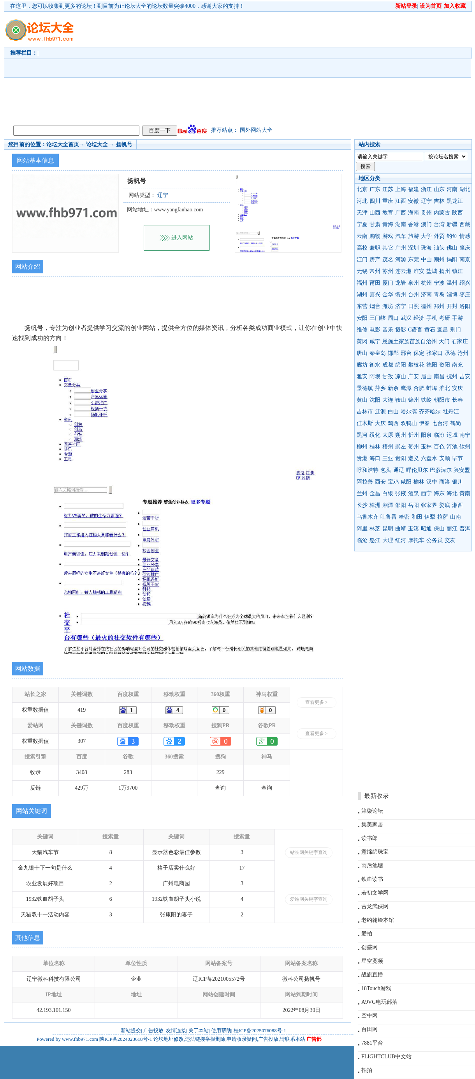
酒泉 (413, 493)
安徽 (413, 201)
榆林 (418, 482)
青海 (387, 224)
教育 (387, 213)
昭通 (426, 529)
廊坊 (362, 365)
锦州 (413, 400)
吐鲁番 (388, 517)
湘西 (457, 505)
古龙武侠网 (375, 906)
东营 (362, 306)
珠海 (426, 248)
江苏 (387, 189)
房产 (374, 259)
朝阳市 (442, 400)
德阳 (431, 365)
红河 (400, 540)
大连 (387, 400)
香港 (413, 224)
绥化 (374, 435)
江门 (362, 259)
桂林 (374, 447)
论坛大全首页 (62, 144)
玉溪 (413, 529)
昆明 (387, 529)
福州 (362, 283)
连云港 (403, 271)
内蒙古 (442, 213)
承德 (450, 353)
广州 (400, 248)
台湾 (439, 224)
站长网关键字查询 (308, 852)
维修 (362, 330)
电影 (374, 330)
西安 (380, 482)
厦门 (387, 283)
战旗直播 (372, 975)
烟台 (374, 306)
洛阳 (464, 306)
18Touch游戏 (376, 988)
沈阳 (374, 400)
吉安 (464, 376)
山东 (439, 189)
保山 (439, 529)
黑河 (362, 435)
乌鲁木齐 (367, 517)
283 (128, 772)
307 (81, 741)
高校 (362, 248)
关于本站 (198, 1030)
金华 (387, 295)
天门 (444, 341)
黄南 (464, 493)
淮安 (418, 271)
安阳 (362, 318)
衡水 (374, 365)
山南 (455, 517)
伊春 (424, 423)
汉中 (431, 482)
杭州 (426, 283)
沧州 (462, 353)
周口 (393, 318)
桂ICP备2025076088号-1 (260, 1030)
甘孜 (387, 376)
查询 (220, 788)
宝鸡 (393, 482)
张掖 (400, 493)
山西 (374, 213)
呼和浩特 (367, 470)
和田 (417, 517)
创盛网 (369, 947)
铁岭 (426, 400)
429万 (81, 788)
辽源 (380, 412)
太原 (387, 435)
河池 (452, 447)
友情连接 (176, 1030)
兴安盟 (462, 470)
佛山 (452, 248)
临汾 (439, 435)
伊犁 (429, 517)
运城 (452, 435)
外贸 (439, 236)
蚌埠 (431, 388)
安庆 (457, 388)
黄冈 (362, 341)
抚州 (452, 376)
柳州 (362, 447)
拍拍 (366, 1070)
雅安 (362, 376)
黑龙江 (455, 201)
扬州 (444, 271)
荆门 (455, 330)
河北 (362, 201)
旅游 (413, 236)
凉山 (400, 376)
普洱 (464, 529)
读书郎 (369, 838)
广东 (374, 189)
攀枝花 (416, 365)
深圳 (413, 248)
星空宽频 (372, 961)
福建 (413, 189)
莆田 (374, 283)
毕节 (457, 458)
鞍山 (400, 400)
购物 (374, 236)
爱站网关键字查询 (308, 899)
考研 (444, 318)
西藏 (464, 224)
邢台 (406, 353)
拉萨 (442, 517)
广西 (400, 213)
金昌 (374, 493)
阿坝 (374, 376)
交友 (450, 540)
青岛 (439, 295)
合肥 (418, 388)
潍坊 (387, 306)
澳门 (426, 224)
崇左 (400, 447)
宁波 (439, 283)
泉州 (413, 283)
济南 (426, 295)
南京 (464, 259)
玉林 (426, 447)
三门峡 (377, 318)
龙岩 (400, 283)
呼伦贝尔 (417, 470)
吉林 (439, 201)
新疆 (452, 224)
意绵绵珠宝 (375, 852)
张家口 (434, 353)
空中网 (369, 1016)
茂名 (387, 259)
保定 (418, 353)
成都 (387, 365)
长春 (457, 400)
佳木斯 (365, 423)
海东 (439, 493)
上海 (400, 189)
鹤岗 (455, 423)
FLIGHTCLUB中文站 (386, 1057)
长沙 (362, 505)
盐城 (431, 271)
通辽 (398, 470)
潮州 (439, 259)
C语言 (415, 330)
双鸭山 (409, 423)
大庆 (380, 423)
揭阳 (452, 259)
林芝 (374, 529)
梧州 (387, 447)
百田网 (369, 1029)
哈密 (404, 517)
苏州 (387, 271)
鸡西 (393, 423)
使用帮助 (221, 1030)
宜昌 (442, 330)
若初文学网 (375, 893)
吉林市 (365, 412)
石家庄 (460, 341)
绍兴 (464, 283)
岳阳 (413, 505)
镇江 (457, 271)
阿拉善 (365, 482)
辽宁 (426, 201)
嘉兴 (374, 295)
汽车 (400, 236)
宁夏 (362, 224)
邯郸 (393, 353)
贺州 (413, 447)
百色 (439, 447)
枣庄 (464, 295)
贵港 (362, 458)
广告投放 (153, 1030)
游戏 (387, 236)
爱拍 (366, 934)
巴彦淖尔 (441, 470)
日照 (413, 306)
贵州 (426, 213)
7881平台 (372, 1043)
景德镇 (365, 388)
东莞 (413, 259)
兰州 (362, 493)
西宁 (426, 493)
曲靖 (400, 529)
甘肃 (374, 224)
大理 (387, 540)
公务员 (434, 540)
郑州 (439, 306)
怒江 (374, 540)
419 (81, 710)
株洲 (374, 505)
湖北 (464, 189)
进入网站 (182, 238)
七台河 (440, 423)
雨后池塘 (372, 865)
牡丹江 (451, 412)
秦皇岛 (377, 353)
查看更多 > (316, 702)
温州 (452, 283)
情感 (464, 236)
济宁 (400, 306)
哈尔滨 (409, 412)
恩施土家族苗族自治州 (409, 341)
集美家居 (372, 824)
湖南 (400, 224)
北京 (362, 189)
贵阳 (400, 458)
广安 (413, 376)
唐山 (362, 353)
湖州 (362, 295)
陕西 (457, 213)
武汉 (406, 318)
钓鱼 (452, 236)
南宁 (464, 435)
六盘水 (429, 458)
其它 (387, 248)
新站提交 (131, 1030)
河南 (452, 189)
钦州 (464, 447)
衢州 (400, 295)
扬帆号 (124, 144)
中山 (426, 259)
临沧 (362, 540)
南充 (457, 365)
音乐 (387, 330)
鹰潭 (406, 388)
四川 (374, 201)
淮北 (444, 388)
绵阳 (400, 365)
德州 (426, 306)
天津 (362, 213)
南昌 (439, 376)
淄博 (452, 295)
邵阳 (400, 505)
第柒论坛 (372, 811)
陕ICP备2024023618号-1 (125, 1039)
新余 (393, 388)
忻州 (413, 435)
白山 (393, 412)
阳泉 (426, 435)
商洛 (444, 482)
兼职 (374, 248)
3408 (81, 772)
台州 (413, 295)
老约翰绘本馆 (377, 920)
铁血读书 (372, 879)
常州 (374, 271)
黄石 (429, 330)
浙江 (426, 189)
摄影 (400, 330)
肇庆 (464, 248)
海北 (452, 493)
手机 (431, 318)
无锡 (362, 271)
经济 (418, 318)
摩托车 (416, 540)
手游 (457, 318)
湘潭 (387, 505)
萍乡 (380, 388)
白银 (387, 493)
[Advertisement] (275, 66)
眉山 (426, 376)
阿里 (362, 529)
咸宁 (374, 341)
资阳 (444, 365)
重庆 (387, 201)
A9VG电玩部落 (379, 1002)
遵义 (413, 458)
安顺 (444, 458)
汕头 (439, 248)
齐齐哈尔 (430, 412)
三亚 (387, 458)
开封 (452, 306)
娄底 (444, 505)
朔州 (400, 435)
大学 (426, 236)
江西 (400, 201)
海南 (413, 213)
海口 (374, 458)
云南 (362, 236)
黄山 (362, 400)
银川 (457, 482)
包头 (385, 470)
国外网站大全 (256, 130)
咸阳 (406, 482)
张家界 (429, 505)
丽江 (452, 529)
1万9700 (127, 788)
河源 (400, 259)
